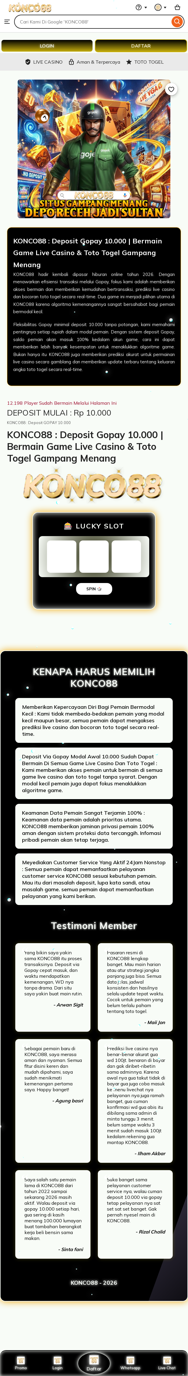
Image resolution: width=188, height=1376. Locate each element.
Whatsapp (130, 1363)
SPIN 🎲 (94, 589)
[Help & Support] (141, 7)
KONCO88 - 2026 (94, 1282)
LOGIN (47, 46)
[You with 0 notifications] (160, 7)
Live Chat (167, 1363)
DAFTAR (141, 46)
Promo (21, 1363)
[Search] (177, 22)
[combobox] (92, 22)
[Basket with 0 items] (177, 7)
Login (58, 1363)
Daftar (94, 1363)
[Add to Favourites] (171, 89)
